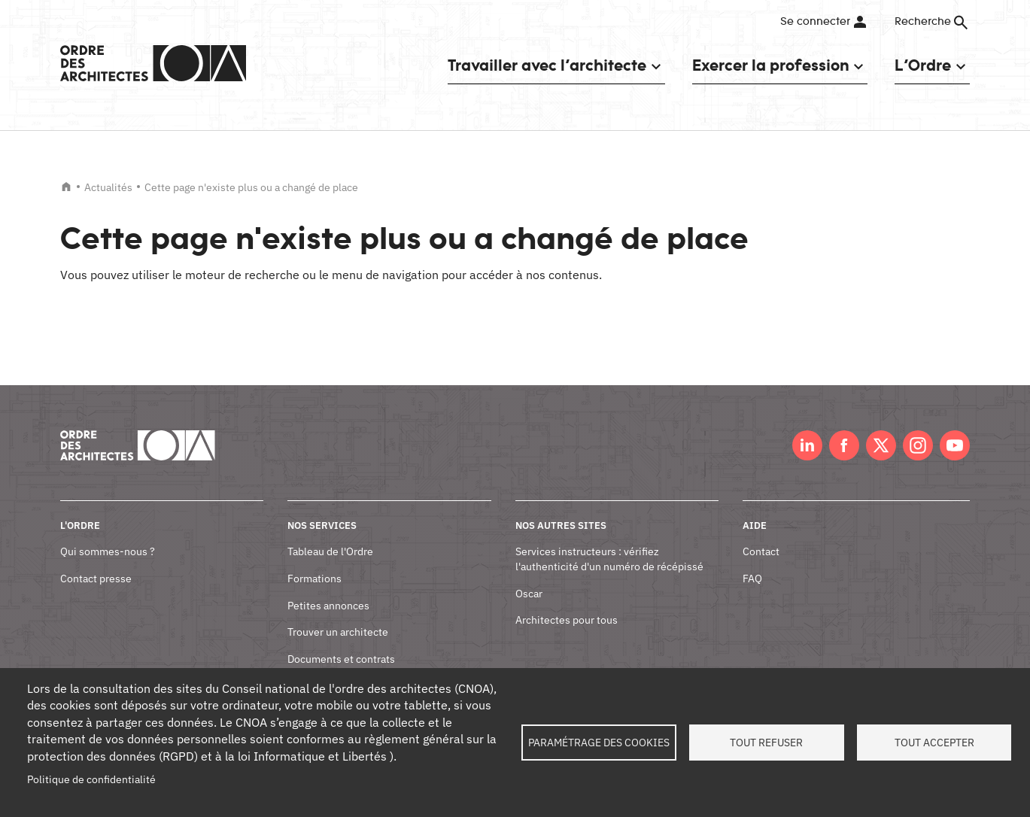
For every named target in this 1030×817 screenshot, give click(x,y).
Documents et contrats (341, 659)
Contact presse (96, 578)
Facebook (844, 445)
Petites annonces (328, 605)
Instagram (918, 445)
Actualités (108, 187)
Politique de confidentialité (91, 779)
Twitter (881, 445)
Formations (314, 578)
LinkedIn (807, 445)
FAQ (752, 578)
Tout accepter (934, 742)
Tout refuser (766, 742)
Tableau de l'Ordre (330, 551)
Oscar (528, 593)
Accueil (66, 186)
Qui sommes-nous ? (107, 551)
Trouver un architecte (337, 632)
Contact (761, 551)
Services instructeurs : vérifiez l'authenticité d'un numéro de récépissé (609, 559)
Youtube (955, 445)
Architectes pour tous (566, 620)
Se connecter (815, 21)
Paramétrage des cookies (599, 742)
